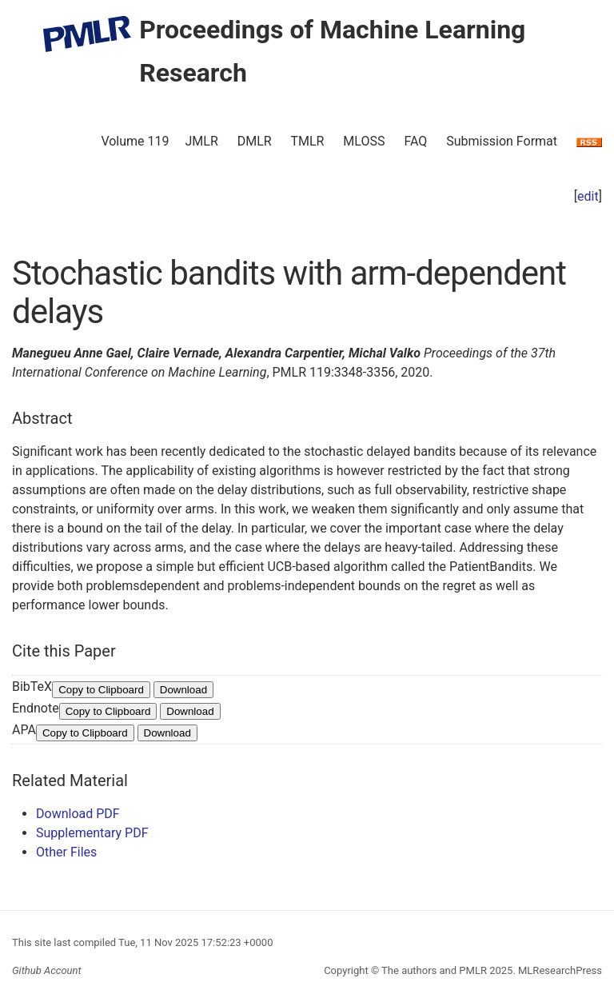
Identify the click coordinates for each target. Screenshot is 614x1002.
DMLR (254, 141)
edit (588, 196)
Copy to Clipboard (101, 690)
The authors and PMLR (434, 970)
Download (183, 690)
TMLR (307, 141)
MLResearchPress (559, 970)
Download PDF (78, 813)
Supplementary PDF (92, 832)
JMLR (201, 141)
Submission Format (501, 141)
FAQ (415, 141)
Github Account (47, 970)
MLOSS (364, 141)
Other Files (66, 852)
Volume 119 (135, 141)
